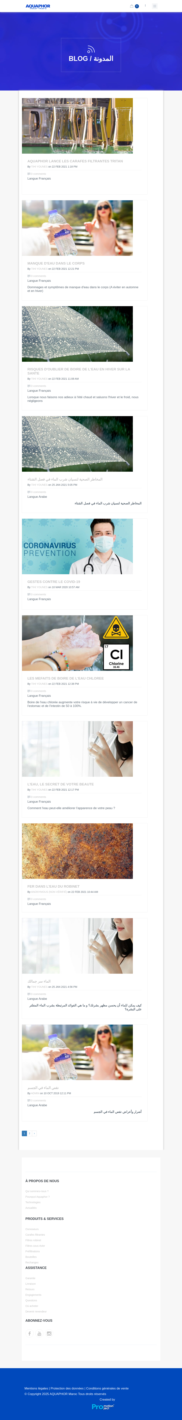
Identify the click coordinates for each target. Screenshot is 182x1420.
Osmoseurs (32, 1229)
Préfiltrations (32, 1251)
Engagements (33, 1294)
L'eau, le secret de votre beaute (61, 784)
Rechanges (32, 1262)
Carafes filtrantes (35, 1234)
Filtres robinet (33, 1240)
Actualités (31, 1207)
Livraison (30, 1283)
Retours (30, 1289)
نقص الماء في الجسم (43, 1088)
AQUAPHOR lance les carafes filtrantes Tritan (75, 161)
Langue (33, 178)
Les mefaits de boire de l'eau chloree (66, 678)
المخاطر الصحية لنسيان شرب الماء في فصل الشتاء (65, 479)
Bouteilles (31, 1256)
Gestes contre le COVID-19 (54, 582)
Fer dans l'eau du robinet (54, 886)
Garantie (30, 1278)
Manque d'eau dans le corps (56, 263)
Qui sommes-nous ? (37, 1191)
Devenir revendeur (36, 1311)
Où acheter (31, 1305)
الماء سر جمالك (39, 981)
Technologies (33, 1202)
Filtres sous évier (35, 1245)
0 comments (37, 173)
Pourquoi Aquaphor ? (37, 1196)
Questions (31, 1300)
